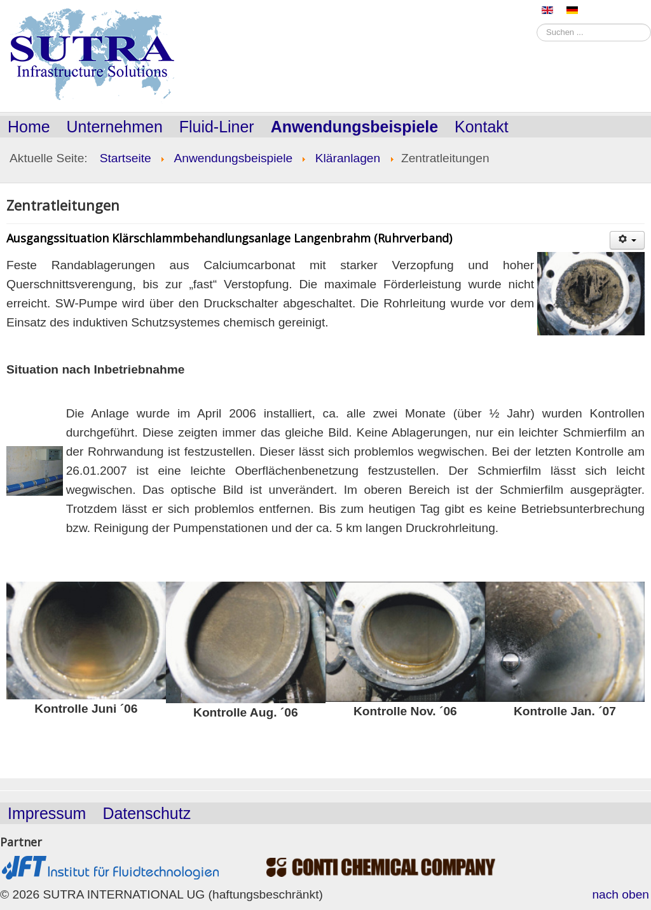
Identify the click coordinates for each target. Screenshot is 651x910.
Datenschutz (146, 813)
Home (29, 127)
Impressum (47, 813)
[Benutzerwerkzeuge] (627, 240)
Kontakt (482, 127)
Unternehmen (115, 127)
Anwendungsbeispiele (354, 127)
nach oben (620, 894)
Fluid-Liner (216, 127)
